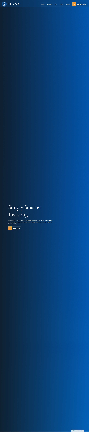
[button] (43, 3)
